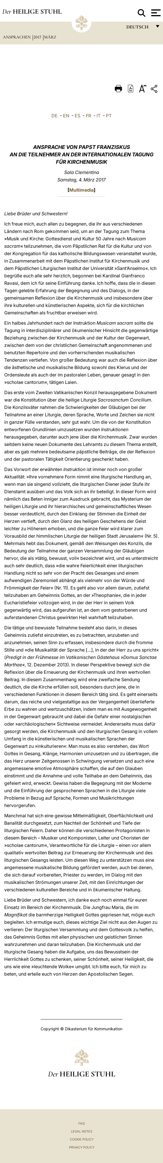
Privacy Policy (81, 1147)
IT (99, 115)
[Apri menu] (155, 13)
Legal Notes (81, 1131)
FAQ (81, 1123)
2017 (38, 37)
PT (109, 115)
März (50, 37)
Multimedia (81, 190)
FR (88, 115)
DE (54, 115)
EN (66, 115)
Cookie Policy (81, 1139)
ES (77, 115)
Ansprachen (17, 37)
